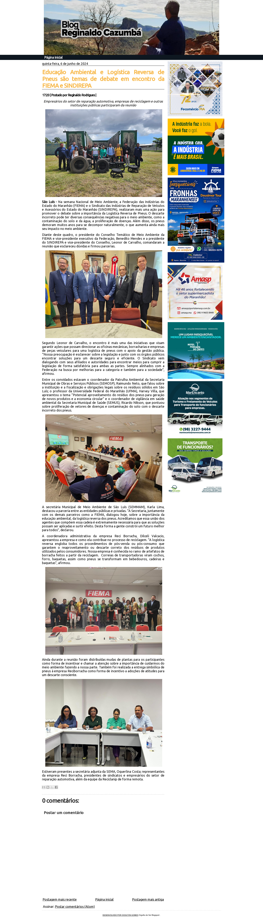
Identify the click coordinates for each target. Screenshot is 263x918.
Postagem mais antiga (148, 899)
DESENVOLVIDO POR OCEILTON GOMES (120, 915)
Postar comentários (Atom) (75, 906)
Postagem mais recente (60, 899)
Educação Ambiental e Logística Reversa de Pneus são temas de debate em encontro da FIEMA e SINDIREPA (103, 79)
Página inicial (53, 57)
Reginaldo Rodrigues (81, 95)
